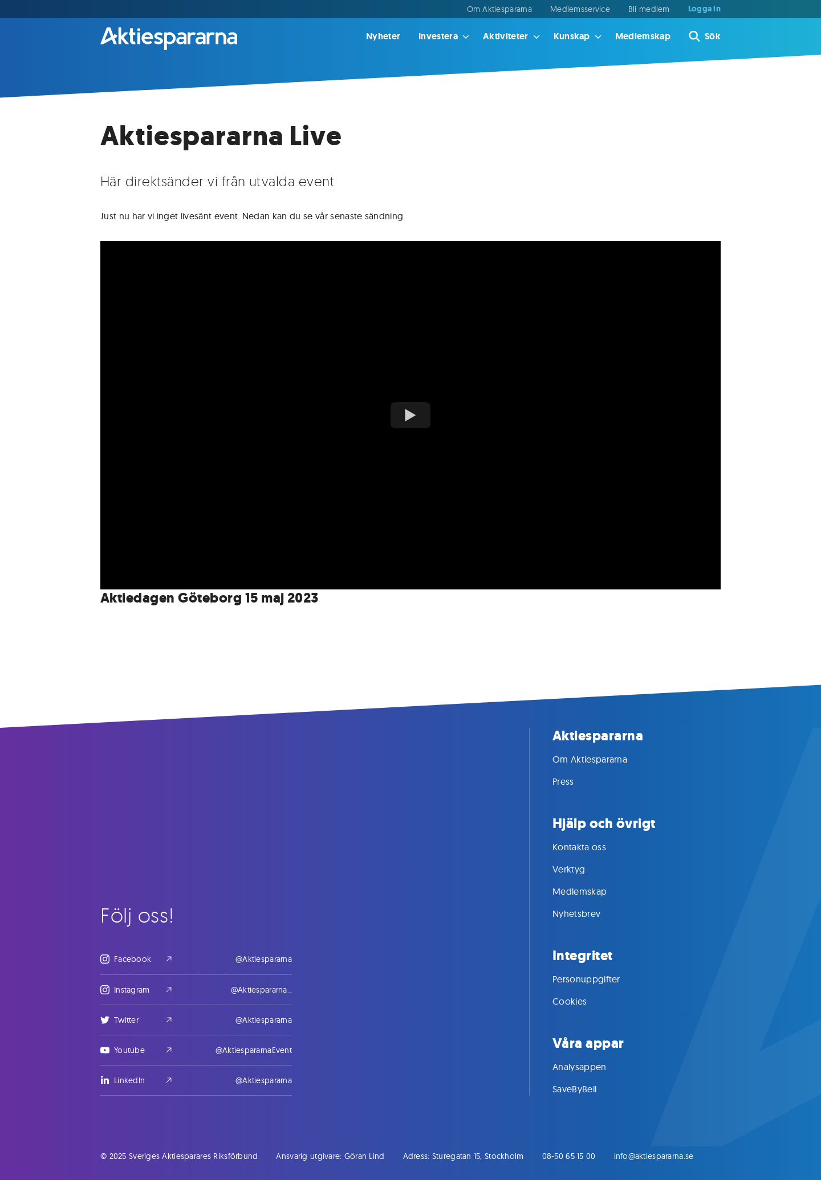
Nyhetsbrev (587, 913)
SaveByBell (585, 1089)
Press (574, 781)
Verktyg (580, 869)
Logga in (704, 9)
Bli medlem (649, 9)
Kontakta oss (590, 847)
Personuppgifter (597, 979)
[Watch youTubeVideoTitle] (410, 415)
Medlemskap (642, 36)
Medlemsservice (580, 9)
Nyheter (383, 36)
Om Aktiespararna (499, 9)
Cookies (580, 1001)
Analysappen (590, 1066)
